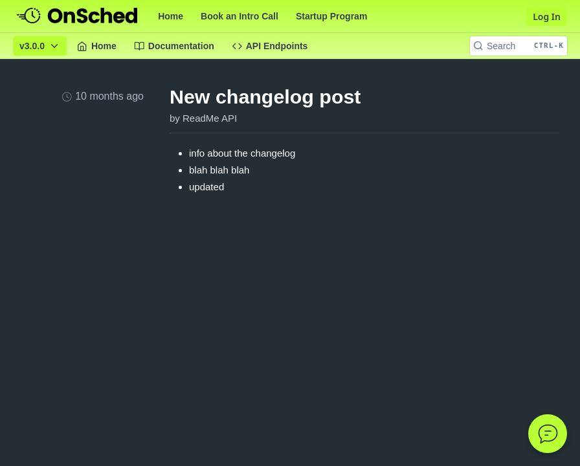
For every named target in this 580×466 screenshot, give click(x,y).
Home (170, 16)
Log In (547, 16)
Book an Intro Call (239, 16)
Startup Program (331, 16)
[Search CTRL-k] (518, 46)
